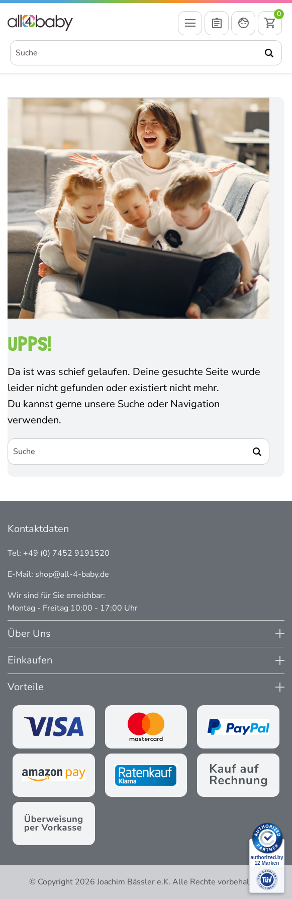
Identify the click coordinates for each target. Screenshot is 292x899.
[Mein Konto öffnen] (243, 23)
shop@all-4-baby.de (72, 574)
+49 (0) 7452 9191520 (66, 553)
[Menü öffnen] (190, 23)
